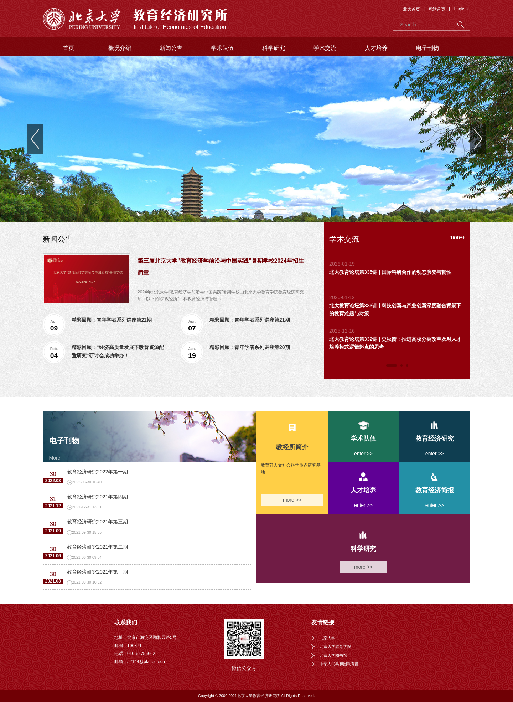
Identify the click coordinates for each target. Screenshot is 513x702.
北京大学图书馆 (333, 655)
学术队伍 (222, 48)
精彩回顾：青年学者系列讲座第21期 (249, 320)
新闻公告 (171, 48)
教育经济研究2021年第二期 (97, 547)
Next (478, 139)
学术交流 (325, 48)
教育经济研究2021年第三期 (97, 521)
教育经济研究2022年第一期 (97, 472)
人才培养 (376, 48)
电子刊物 (427, 48)
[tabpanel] (256, 139)
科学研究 (273, 48)
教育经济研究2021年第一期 (97, 572)
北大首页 (411, 9)
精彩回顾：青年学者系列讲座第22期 (112, 320)
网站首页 (436, 9)
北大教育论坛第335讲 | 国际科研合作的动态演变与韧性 (390, 272)
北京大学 (327, 638)
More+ (56, 458)
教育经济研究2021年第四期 (97, 496)
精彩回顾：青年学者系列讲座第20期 (249, 347)
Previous (35, 139)
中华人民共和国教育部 (339, 664)
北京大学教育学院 (335, 646)
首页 (68, 48)
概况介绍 (119, 48)
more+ (457, 237)
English (461, 8)
